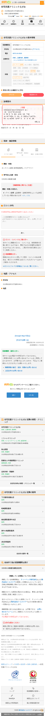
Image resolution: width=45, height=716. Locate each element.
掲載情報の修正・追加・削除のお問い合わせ (21, 367)
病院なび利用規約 (11, 703)
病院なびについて (33, 698)
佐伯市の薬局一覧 (22, 553)
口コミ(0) (31, 24)
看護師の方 (33, 95)
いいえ (31, 395)
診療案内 (13, 24)
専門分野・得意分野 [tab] (22, 154)
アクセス (40, 24)
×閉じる (37, 122)
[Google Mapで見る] (22, 336)
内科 (14, 58)
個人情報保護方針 (33, 703)
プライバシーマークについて (15, 680)
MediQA (12, 698)
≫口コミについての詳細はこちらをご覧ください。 (21, 266)
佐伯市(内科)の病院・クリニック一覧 (22, 483)
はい (13, 395)
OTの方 (11, 95)
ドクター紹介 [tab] (8, 154)
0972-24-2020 (17, 53)
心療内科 (20, 58)
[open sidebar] (42, 3)
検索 (41, 710)
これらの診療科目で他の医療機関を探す (25, 60)
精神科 (26, 58)
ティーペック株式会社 (29, 579)
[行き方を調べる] (22, 340)
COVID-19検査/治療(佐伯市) (12, 568)
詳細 (40, 714)
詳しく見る (26, 195)
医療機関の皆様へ (33, 691)
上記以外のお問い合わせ (13, 371)
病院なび (6, 2)
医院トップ (4, 24)
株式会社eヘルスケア (18, 602)
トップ (11, 691)
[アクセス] (35, 49)
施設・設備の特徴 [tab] (37, 154)
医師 (22, 24)
